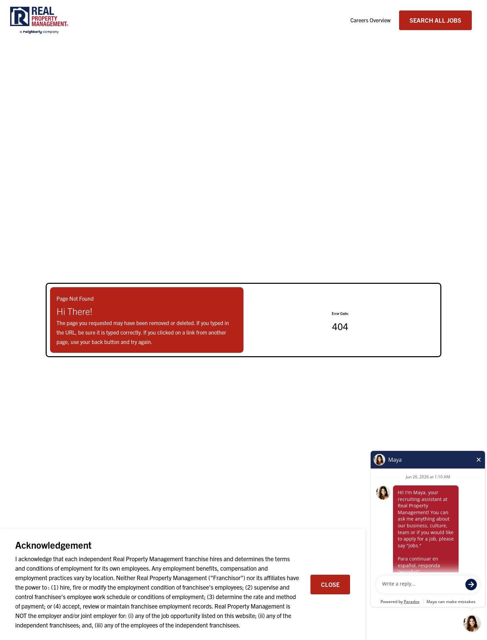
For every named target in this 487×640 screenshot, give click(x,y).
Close (330, 584)
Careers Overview (370, 20)
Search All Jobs (435, 20)
